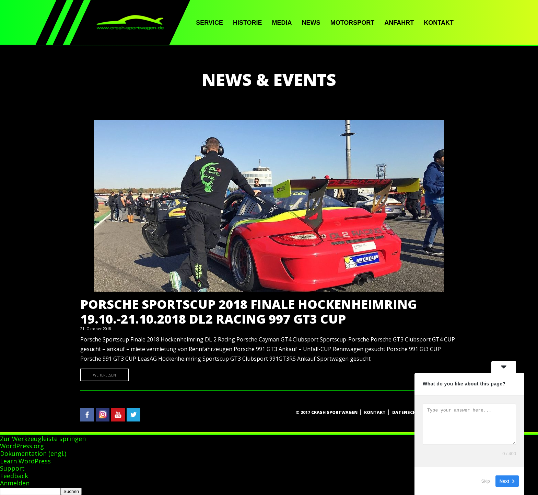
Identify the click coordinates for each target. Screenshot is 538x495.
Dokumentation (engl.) (33, 453)
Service (209, 22)
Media (282, 22)
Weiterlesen (104, 375)
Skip (485, 481)
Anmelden (15, 483)
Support (12, 468)
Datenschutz (408, 412)
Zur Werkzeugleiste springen (43, 439)
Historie (247, 22)
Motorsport (352, 22)
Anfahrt (399, 22)
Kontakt (439, 22)
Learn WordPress (25, 461)
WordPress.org (22, 446)
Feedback (14, 476)
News (311, 22)
